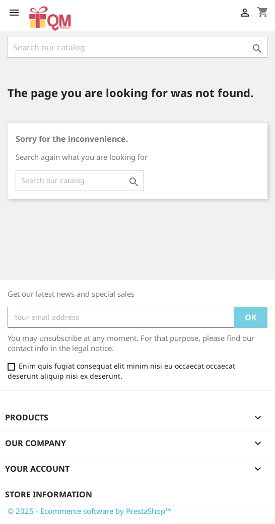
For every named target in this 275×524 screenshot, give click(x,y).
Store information (48, 494)
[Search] (137, 47)
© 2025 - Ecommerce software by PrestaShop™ (89, 511)
